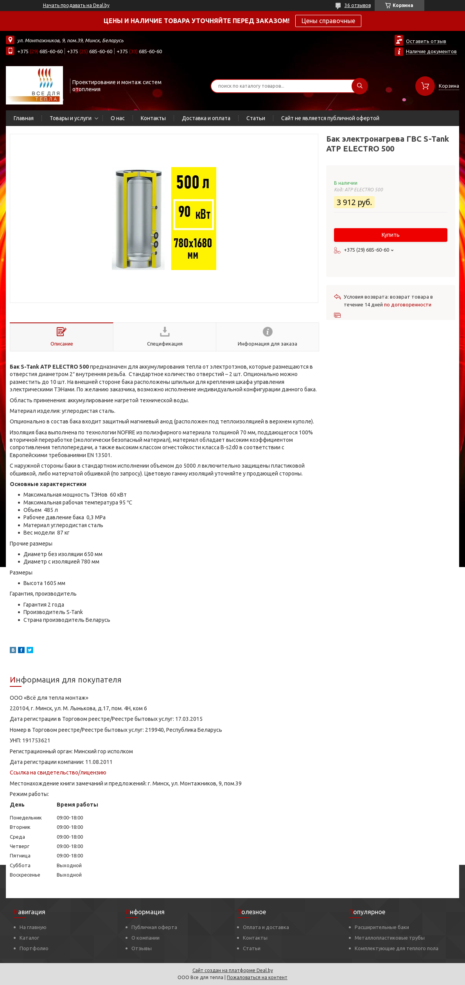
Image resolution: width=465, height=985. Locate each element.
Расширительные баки (382, 927)
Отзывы (141, 948)
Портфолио (34, 948)
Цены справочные (328, 20)
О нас (118, 118)
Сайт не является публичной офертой (330, 118)
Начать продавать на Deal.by (76, 5)
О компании (145, 937)
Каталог (29, 937)
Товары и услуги (71, 118)
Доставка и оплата (206, 118)
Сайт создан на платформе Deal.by (232, 970)
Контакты (153, 118)
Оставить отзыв (426, 41)
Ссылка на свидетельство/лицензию (58, 772)
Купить (391, 235)
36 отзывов (358, 5)
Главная (24, 118)
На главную (33, 927)
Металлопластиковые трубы (390, 937)
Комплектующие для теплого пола (396, 948)
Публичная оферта (154, 927)
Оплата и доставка (266, 927)
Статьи (255, 118)
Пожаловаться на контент (257, 977)
